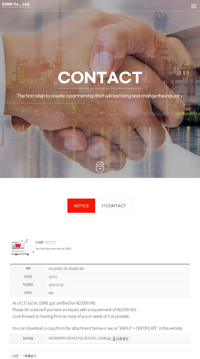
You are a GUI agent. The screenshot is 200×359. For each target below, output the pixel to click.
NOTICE (81, 206)
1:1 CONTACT (114, 206)
